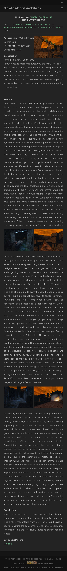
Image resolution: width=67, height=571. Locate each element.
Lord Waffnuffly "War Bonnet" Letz (26, 24)
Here (18, 49)
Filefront (8, 543)
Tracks (31, 567)
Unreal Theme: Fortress (52, 27)
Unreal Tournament (41, 17)
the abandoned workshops (22, 8)
